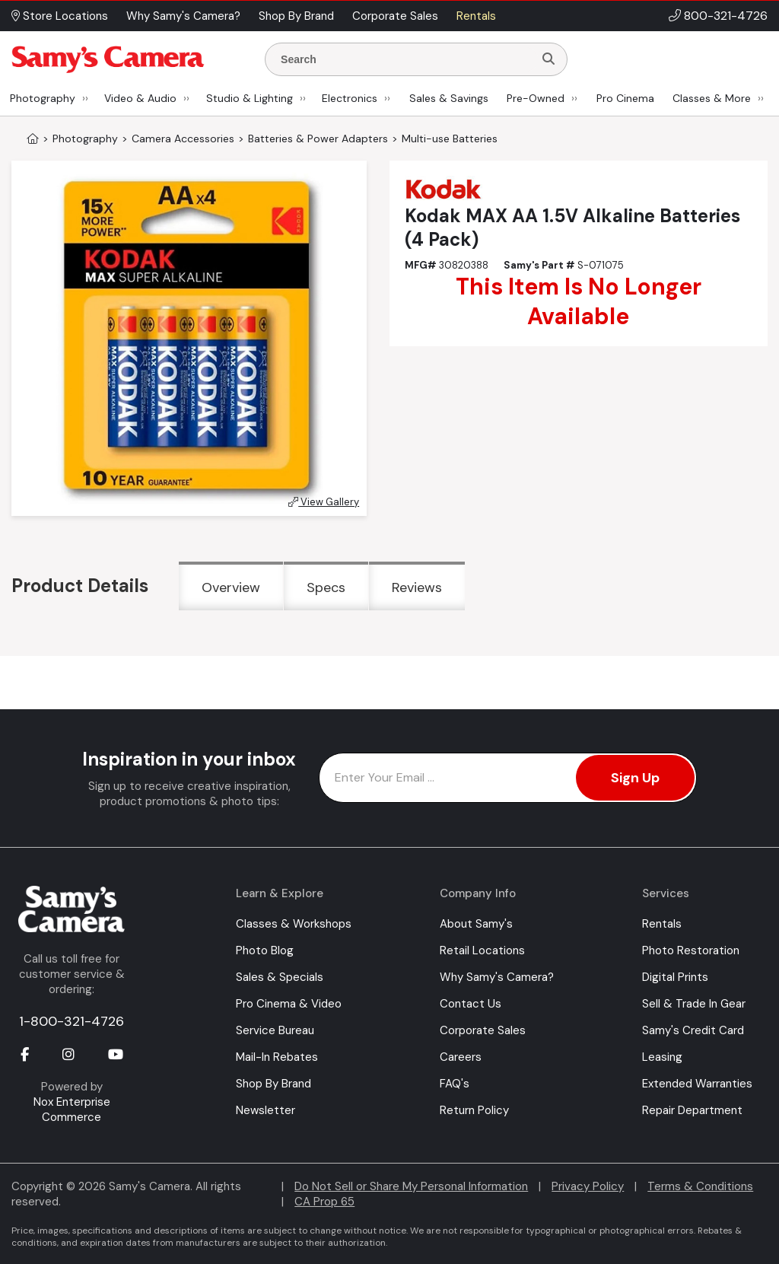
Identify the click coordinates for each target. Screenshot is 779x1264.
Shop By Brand (273, 1083)
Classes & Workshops (293, 923)
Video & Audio (140, 98)
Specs (326, 587)
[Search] (548, 59)
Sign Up (635, 778)
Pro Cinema (625, 98)
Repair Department (692, 1110)
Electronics (349, 98)
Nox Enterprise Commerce (71, 1109)
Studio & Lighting (249, 98)
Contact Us (470, 1003)
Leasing (662, 1057)
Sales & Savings (448, 98)
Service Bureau (275, 1030)
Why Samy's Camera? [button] (183, 16)
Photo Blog (265, 950)
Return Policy (474, 1110)
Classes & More (711, 98)
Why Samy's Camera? (497, 977)
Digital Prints (675, 977)
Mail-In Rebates (277, 1057)
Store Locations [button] (59, 16)
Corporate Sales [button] (395, 16)
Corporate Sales (483, 1030)
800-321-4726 (726, 16)
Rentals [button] (476, 16)
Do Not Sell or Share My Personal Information (411, 1186)
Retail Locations (482, 950)
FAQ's (454, 1083)
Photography (42, 98)
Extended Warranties (697, 1083)
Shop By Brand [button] (296, 16)
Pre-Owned (535, 98)
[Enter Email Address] (508, 778)
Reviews (417, 587)
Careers (461, 1057)
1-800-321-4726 (71, 1021)
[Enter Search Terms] (405, 59)
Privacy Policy (588, 1186)
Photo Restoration (690, 950)
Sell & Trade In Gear (694, 1003)
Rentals (662, 923)
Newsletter (265, 1110)
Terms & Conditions (700, 1186)
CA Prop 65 (324, 1201)
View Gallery (323, 501)
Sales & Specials (279, 977)
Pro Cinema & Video (289, 1003)
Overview (231, 587)
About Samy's (476, 923)
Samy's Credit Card (693, 1030)
